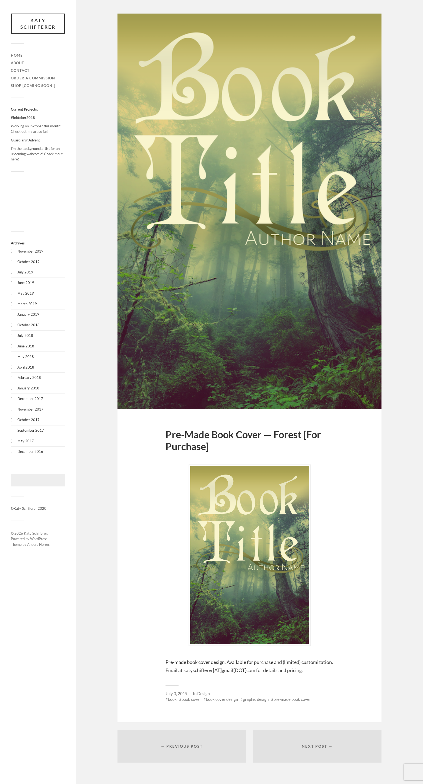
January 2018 (28, 388)
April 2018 (25, 367)
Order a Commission (33, 78)
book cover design (222, 699)
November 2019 (30, 251)
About (17, 63)
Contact (20, 70)
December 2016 (30, 451)
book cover (191, 699)
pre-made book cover (292, 699)
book (172, 699)
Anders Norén (38, 544)
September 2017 (30, 430)
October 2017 (28, 420)
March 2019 (27, 304)
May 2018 (25, 356)
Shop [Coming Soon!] (33, 85)
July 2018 (25, 335)
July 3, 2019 (176, 693)
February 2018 (29, 377)
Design (203, 693)
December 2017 (30, 398)
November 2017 (30, 409)
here (14, 159)
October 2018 (28, 325)
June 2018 (25, 346)
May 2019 (25, 293)
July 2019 (25, 272)
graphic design (256, 699)
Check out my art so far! (29, 131)
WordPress (38, 539)
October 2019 (28, 262)
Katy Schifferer (38, 23)
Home (17, 55)
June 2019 (25, 282)
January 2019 (28, 314)
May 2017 (25, 441)
